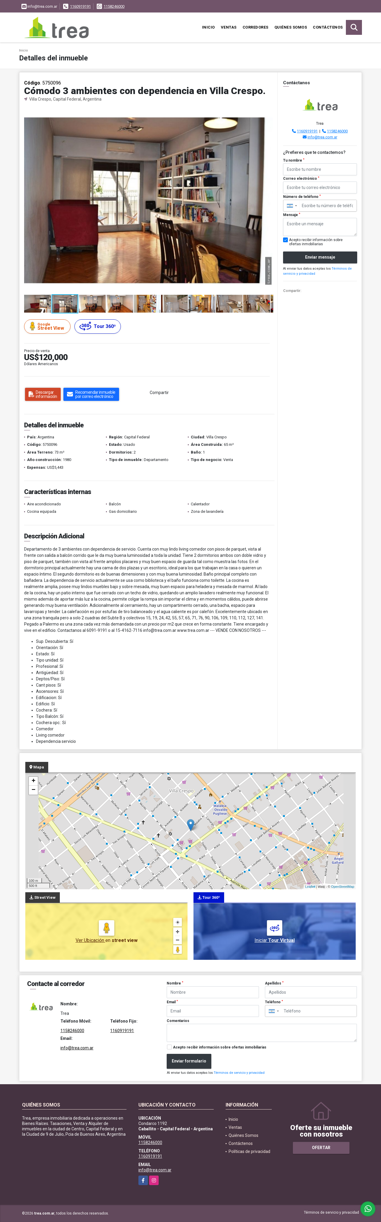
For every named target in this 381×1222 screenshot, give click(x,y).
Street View (48, 326)
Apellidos (274, 983)
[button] (268, 112)
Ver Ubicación (90, 940)
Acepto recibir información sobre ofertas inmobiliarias (219, 1047)
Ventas (229, 27)
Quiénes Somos (290, 27)
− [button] (33, 790)
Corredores (255, 27)
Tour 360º (97, 326)
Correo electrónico (301, 178)
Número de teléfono (302, 196)
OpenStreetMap (342, 886)
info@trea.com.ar (322, 137)
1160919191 (80, 6)
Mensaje (291, 214)
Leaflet (310, 886)
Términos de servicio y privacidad (239, 1073)
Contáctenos (328, 27)
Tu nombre (294, 160)
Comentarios (178, 1021)
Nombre (175, 983)
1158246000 (114, 6)
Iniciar (274, 940)
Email (172, 1002)
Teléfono (274, 1002)
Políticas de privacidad (249, 1151)
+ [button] (33, 781)
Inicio (208, 27)
